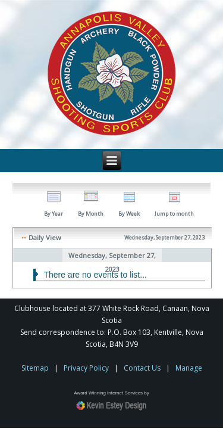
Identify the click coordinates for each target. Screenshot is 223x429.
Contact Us (142, 368)
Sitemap (35, 368)
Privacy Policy (86, 368)
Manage (188, 368)
